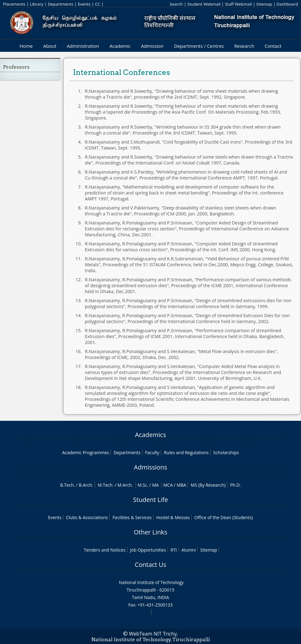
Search (176, 4)
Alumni (188, 550)
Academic (119, 46)
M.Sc (142, 485)
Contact (273, 46)
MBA (181, 485)
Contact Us (150, 564)
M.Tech (105, 485)
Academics (150, 434)
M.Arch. (125, 485)
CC (97, 4)
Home (26, 46)
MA (155, 485)
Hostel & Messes (173, 517)
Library (36, 4)
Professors (16, 67)
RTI (173, 550)
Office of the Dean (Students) (223, 517)
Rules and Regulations (186, 452)
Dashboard (287, 4)
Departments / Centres (199, 46)
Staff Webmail (238, 4)
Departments (60, 4)
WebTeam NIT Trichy (153, 633)
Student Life (150, 499)
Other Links (150, 532)
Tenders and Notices (105, 550)
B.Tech (67, 485)
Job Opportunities (148, 550)
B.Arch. (86, 485)
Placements (14, 4)
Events (84, 4)
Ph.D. (235, 485)
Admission (152, 46)
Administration (83, 46)
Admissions (150, 467)
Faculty (152, 452)
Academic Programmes (85, 452)
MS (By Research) (208, 485)
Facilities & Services (132, 517)
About (49, 46)
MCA (168, 485)
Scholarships (226, 452)
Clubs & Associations (87, 517)
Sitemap (264, 4)
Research (244, 46)
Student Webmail (204, 4)
